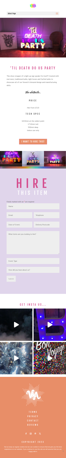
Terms (33, 412)
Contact (33, 420)
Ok (33, 454)
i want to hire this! (33, 141)
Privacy (33, 416)
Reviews (33, 425)
